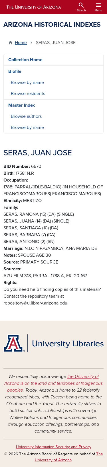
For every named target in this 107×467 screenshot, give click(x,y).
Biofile (14, 71)
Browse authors (26, 116)
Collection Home (25, 60)
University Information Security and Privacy (53, 447)
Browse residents (28, 93)
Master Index (21, 105)
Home (21, 43)
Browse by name (27, 82)
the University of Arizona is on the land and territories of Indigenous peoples (53, 383)
